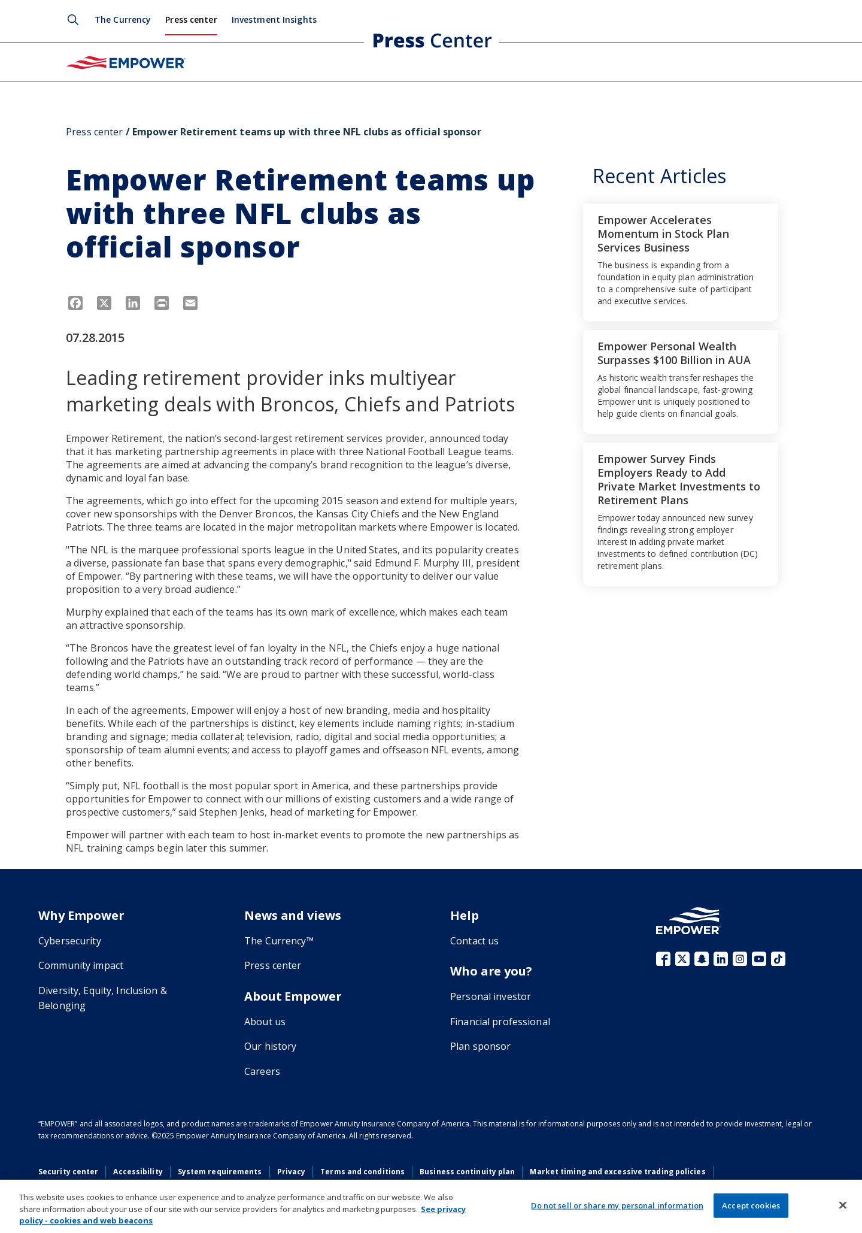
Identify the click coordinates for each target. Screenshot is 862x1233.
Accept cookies (751, 1204)
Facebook (663, 959)
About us (265, 1021)
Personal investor (490, 996)
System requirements (220, 1172)
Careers (262, 1071)
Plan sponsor (480, 1046)
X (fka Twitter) (682, 959)
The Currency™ (279, 940)
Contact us (474, 940)
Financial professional (500, 1021)
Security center (68, 1172)
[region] (431, 1206)
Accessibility (137, 1172)
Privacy (291, 1172)
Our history (270, 1046)
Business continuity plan (467, 1172)
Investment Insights (274, 19)
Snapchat (701, 959)
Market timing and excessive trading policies (617, 1172)
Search (73, 20)
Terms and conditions (362, 1172)
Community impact (80, 965)
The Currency (123, 19)
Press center (191, 19)
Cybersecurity (69, 940)
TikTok (778, 959)
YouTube (759, 959)
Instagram (740, 959)
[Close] (843, 1205)
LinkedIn (721, 959)
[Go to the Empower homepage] (688, 920)
